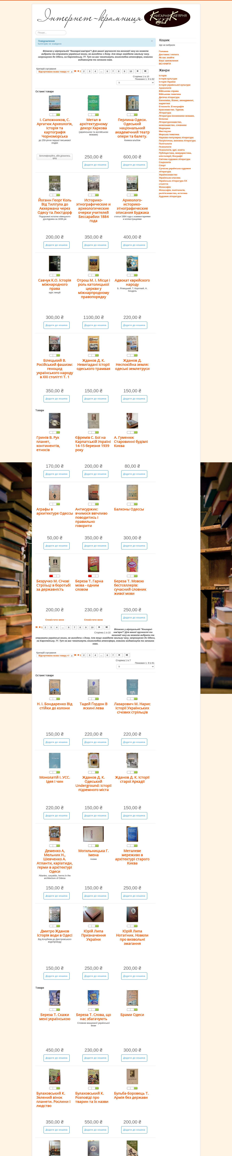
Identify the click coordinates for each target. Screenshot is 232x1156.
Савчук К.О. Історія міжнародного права (54, 284)
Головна (163, 51)
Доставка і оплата (169, 54)
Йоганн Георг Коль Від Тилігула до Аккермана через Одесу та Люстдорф (55, 206)
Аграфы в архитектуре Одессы (54, 511)
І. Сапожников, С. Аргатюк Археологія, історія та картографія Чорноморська (54, 128)
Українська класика (169, 177)
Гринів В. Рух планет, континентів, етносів (48, 443)
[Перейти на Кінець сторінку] (145, 71)
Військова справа (169, 91)
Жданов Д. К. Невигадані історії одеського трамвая (93, 364)
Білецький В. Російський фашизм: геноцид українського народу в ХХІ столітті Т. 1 (55, 368)
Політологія (165, 143)
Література (165, 112)
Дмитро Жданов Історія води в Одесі (54, 933)
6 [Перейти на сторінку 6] (107, 71)
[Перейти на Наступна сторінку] (138, 71)
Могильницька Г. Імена (93, 852)
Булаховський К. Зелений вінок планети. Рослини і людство (53, 1099)
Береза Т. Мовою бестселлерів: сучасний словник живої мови (130, 587)
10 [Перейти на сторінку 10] (130, 71)
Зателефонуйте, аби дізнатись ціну (54, 157)
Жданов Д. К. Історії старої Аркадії (132, 779)
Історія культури (168, 78)
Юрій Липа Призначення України (93, 935)
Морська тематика (169, 134)
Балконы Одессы (129, 509)
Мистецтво (165, 131)
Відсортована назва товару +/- (54, 72)
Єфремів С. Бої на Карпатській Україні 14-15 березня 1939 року (93, 443)
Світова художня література (174, 159)
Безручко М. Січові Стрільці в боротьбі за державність (53, 585)
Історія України (167, 81)
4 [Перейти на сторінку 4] (95, 71)
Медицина (164, 128)
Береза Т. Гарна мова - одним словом (89, 585)
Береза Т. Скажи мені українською (54, 1016)
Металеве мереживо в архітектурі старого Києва (132, 856)
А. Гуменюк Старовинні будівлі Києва (131, 441)
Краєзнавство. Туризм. (171, 109)
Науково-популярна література (176, 137)
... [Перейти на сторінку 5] (101, 71)
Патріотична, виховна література (177, 140)
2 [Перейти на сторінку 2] (83, 71)
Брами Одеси (132, 1014)
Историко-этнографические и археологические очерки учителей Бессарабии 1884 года (93, 210)
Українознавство (168, 174)
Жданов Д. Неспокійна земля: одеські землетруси (132, 364)
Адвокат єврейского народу (132, 282)
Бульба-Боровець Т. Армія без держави (131, 1095)
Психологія (165, 147)
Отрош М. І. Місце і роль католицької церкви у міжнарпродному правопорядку (93, 288)
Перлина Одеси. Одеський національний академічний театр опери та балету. (132, 128)
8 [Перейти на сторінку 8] (118, 71)
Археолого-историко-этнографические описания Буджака (132, 206)
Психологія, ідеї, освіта (172, 150)
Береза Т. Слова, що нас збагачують (93, 1016)
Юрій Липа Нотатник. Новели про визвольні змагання (132, 937)
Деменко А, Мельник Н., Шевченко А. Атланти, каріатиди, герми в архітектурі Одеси (54, 861)
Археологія (165, 88)
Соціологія (165, 162)
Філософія (165, 187)
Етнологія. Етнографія (171, 106)
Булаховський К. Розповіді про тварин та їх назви (91, 1097)
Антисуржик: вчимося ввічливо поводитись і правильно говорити (91, 517)
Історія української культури (174, 85)
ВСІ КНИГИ (165, 63)
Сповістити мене (54, 620)
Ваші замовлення (168, 60)
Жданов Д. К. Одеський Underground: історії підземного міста (93, 783)
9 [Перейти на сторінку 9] (124, 71)
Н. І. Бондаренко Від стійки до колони (54, 705)
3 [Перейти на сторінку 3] (89, 71)
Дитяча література (169, 97)
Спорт (162, 165)
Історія (163, 75)
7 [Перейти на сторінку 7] (113, 71)
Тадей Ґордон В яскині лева (93, 705)
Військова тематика (170, 94)
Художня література (170, 196)
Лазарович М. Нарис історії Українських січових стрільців (132, 707)
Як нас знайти (166, 57)
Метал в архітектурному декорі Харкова (93, 123)
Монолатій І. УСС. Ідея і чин (54, 779)
